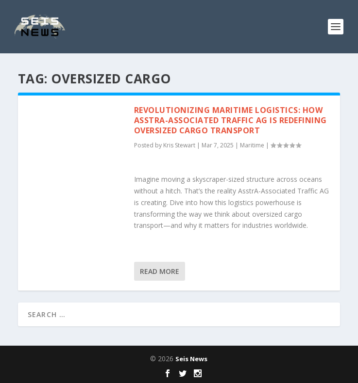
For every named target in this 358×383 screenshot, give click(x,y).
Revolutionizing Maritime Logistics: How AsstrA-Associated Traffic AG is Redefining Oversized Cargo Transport (230, 120)
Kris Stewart (179, 145)
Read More (159, 271)
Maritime (252, 145)
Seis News (191, 358)
